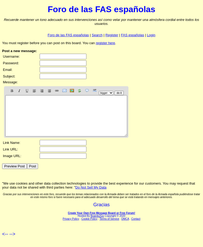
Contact (135, 226)
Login (151, 35)
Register (111, 35)
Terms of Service (109, 226)
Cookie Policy (89, 226)
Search (97, 35)
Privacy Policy (71, 226)
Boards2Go (97, 223)
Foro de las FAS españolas (68, 35)
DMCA (125, 226)
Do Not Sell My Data (91, 195)
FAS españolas (132, 35)
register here (105, 43)
